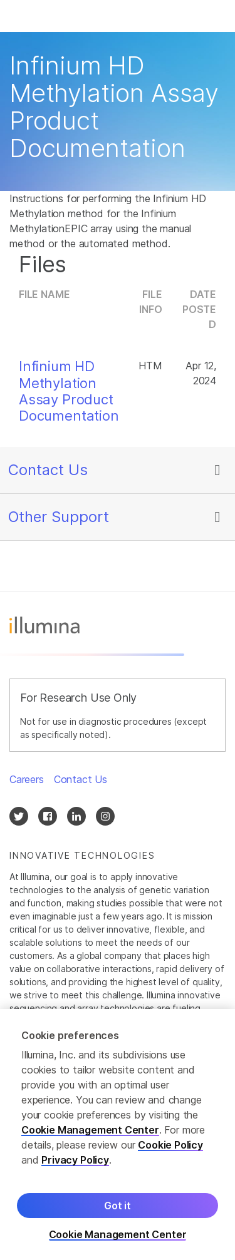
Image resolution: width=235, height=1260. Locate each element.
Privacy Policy (75, 1163)
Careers (26, 779)
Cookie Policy (170, 1148)
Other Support (58, 517)
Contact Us (48, 470)
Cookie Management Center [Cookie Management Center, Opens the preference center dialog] (118, 1238)
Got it (117, 1209)
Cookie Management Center (90, 1133)
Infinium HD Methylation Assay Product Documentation (69, 391)
